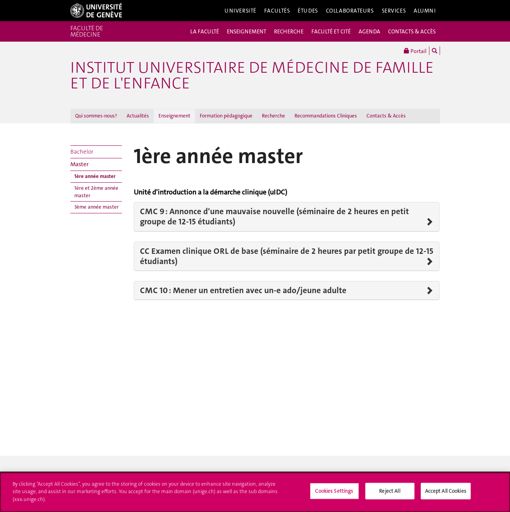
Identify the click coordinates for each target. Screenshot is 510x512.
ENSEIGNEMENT (246, 31)
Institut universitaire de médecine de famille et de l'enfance (252, 75)
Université (240, 10)
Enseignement (174, 115)
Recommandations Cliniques (326, 115)
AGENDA (369, 31)
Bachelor (81, 152)
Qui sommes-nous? (96, 115)
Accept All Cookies (445, 493)
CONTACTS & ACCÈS (412, 31)
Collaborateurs (350, 10)
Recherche (273, 115)
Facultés (277, 10)
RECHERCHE (289, 31)
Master (79, 164)
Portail (415, 51)
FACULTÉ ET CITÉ (331, 31)
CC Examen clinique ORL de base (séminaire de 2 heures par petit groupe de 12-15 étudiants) (286, 256)
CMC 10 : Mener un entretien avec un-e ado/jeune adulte (243, 290)
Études (308, 10)
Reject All (389, 493)
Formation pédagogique (226, 115)
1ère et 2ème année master (96, 192)
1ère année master (95, 176)
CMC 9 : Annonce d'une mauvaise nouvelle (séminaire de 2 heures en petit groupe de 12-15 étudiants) (274, 216)
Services (394, 10)
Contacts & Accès (386, 115)
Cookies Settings (334, 493)
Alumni (425, 10)
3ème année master (96, 207)
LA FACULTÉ (204, 31)
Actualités (138, 115)
